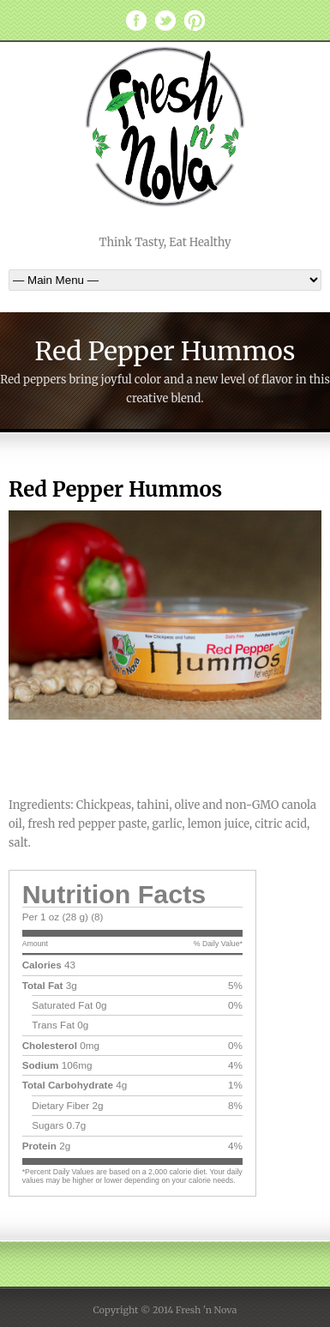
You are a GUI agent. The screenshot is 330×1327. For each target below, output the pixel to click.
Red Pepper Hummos (115, 489)
